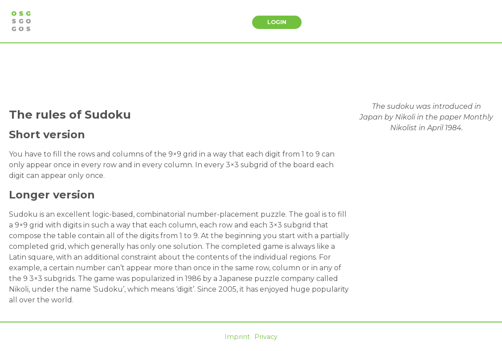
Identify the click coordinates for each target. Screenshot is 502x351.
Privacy (266, 337)
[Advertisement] (251, 72)
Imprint (237, 337)
